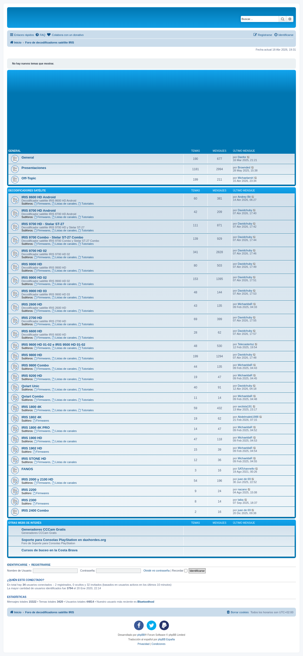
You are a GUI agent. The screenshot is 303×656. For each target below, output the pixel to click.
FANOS (27, 469)
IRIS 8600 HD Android (38, 197)
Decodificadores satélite (27, 190)
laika (241, 499)
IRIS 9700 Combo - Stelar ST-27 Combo (52, 237)
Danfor (242, 157)
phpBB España (166, 639)
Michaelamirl (245, 177)
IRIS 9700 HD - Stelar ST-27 (42, 224)
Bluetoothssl (145, 601)
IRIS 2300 (28, 500)
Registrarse (41, 564)
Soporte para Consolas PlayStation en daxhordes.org (63, 540)
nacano (242, 489)
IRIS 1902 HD (31, 448)
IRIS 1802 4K (31, 417)
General (14, 150)
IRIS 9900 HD (31, 264)
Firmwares (42, 203)
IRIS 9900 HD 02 (34, 277)
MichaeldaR (245, 303)
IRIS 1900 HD (31, 438)
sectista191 (245, 406)
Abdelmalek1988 (248, 416)
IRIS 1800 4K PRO (35, 427)
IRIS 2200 (28, 490)
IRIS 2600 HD (31, 304)
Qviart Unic (30, 386)
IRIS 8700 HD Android (38, 210)
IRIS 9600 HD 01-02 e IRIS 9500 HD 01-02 (53, 344)
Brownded (244, 167)
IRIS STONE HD (33, 459)
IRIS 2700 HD (31, 318)
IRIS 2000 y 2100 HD (37, 479)
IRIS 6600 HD (31, 331)
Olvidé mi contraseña (156, 570)
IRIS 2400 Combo (35, 510)
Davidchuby (245, 210)
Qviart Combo (32, 396)
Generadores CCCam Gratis (43, 529)
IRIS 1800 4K (31, 407)
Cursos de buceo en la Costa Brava (49, 550)
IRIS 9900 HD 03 (34, 291)
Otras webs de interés (24, 522)
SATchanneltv (246, 468)
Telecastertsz (246, 344)
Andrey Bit (244, 196)
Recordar (179, 570)
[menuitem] (40, 35)
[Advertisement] (151, 109)
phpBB (141, 634)
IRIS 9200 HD (31, 376)
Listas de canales (64, 203)
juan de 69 (244, 478)
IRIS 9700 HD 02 (34, 251)
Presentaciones (33, 168)
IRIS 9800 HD (31, 355)
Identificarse (17, 564)
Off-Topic (28, 178)
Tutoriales (86, 203)
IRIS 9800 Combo (35, 365)
